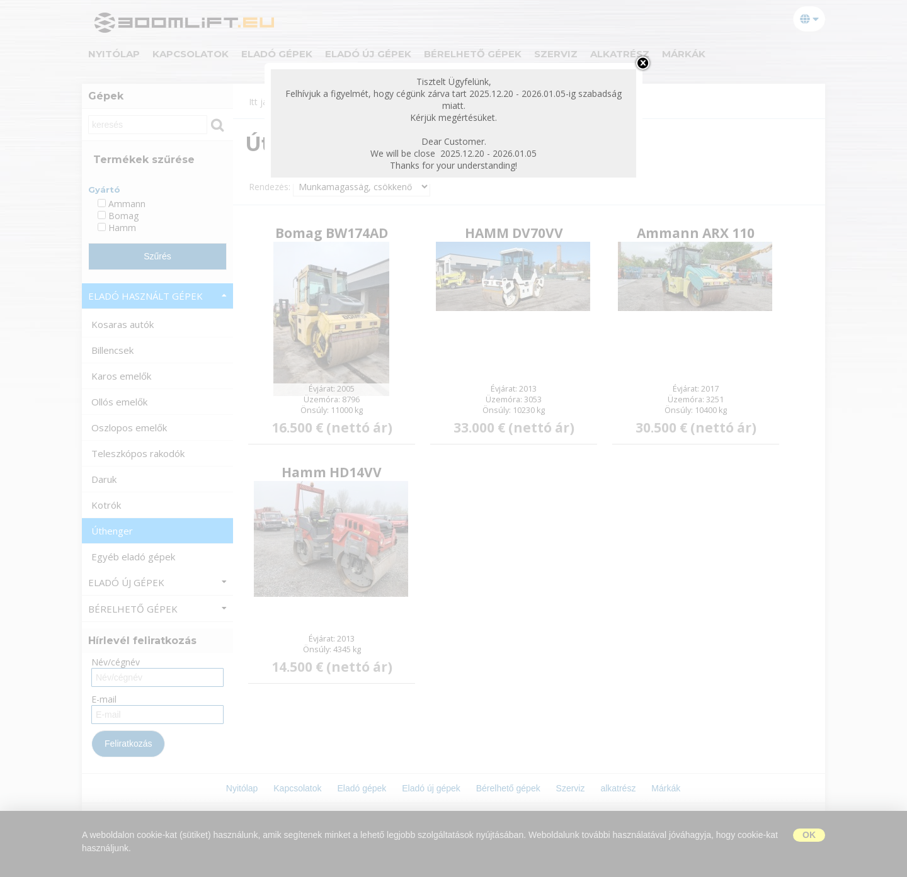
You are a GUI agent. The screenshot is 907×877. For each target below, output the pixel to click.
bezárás (642, 63)
